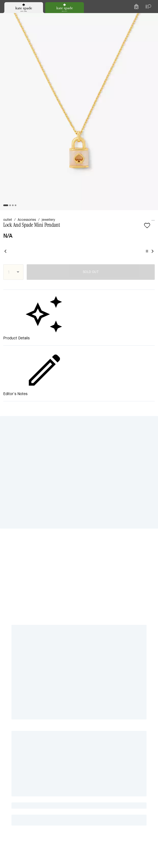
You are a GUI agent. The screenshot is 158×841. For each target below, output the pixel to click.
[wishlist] (28, 72)
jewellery (55, 57)
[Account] (138, 17)
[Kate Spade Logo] (79, 17)
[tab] (57, 5)
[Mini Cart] (150, 17)
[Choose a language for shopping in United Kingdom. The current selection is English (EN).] (13, 17)
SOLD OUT (111, 109)
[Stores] (33, 17)
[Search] (93, 17)
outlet (9, 57)
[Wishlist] (126, 17)
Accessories (31, 57)
